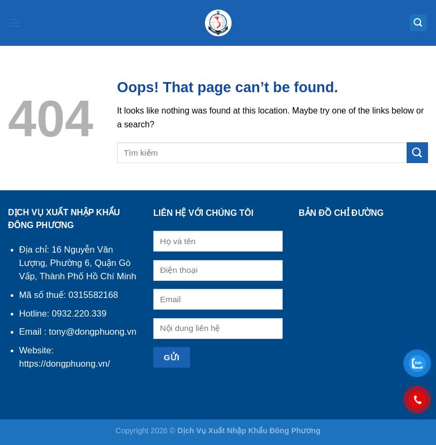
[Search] (418, 23)
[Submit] (417, 152)
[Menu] (14, 23)
